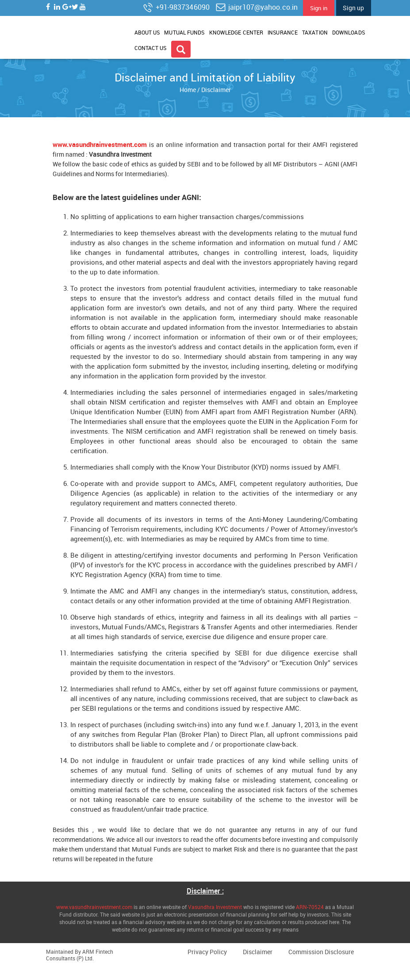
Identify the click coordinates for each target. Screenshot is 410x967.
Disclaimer (257, 952)
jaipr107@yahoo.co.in (256, 7)
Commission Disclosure (321, 952)
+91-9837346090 (176, 7)
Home (188, 89)
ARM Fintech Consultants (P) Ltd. (79, 955)
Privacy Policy (207, 952)
